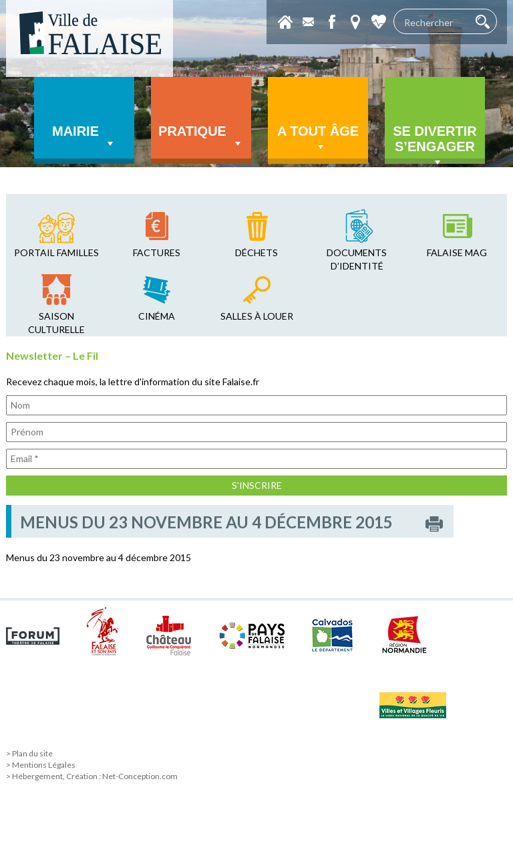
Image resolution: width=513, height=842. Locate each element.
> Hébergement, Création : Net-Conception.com (92, 776)
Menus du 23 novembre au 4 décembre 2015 (98, 557)
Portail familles (56, 252)
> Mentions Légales (40, 765)
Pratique (201, 137)
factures (156, 252)
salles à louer (256, 316)
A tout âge (318, 139)
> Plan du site (29, 753)
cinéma (156, 316)
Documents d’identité (357, 259)
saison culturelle (56, 322)
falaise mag (457, 252)
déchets (256, 252)
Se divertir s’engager (435, 144)
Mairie (84, 137)
